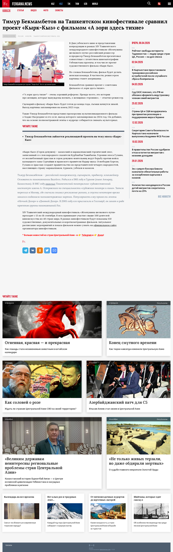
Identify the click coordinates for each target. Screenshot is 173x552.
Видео (34, 10)
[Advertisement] (86, 276)
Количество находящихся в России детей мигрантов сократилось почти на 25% (151, 188)
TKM (77, 3)
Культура (28, 36)
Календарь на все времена (19, 497)
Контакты (9, 545)
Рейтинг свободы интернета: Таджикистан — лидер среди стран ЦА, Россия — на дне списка (151, 53)
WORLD (95, 3)
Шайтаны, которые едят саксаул (147, 498)
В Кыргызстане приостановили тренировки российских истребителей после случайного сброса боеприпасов (149, 74)
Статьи (20, 10)
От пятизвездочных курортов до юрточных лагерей (108, 498)
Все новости (164, 196)
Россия (20, 36)
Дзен (100, 235)
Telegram (87, 235)
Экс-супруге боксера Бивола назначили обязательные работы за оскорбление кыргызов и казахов (150, 173)
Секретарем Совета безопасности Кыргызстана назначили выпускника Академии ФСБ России (151, 133)
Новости (6, 10)
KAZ (52, 3)
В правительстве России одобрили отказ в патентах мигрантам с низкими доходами (151, 152)
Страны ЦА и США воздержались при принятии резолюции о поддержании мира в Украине (149, 114)
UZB (85, 3)
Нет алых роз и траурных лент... (62, 498)
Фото (45, 10)
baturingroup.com (105, 549)
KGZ (61, 3)
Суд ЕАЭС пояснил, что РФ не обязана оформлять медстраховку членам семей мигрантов (150, 95)
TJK (69, 3)
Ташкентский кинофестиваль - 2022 (46, 36)
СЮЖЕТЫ (59, 10)
